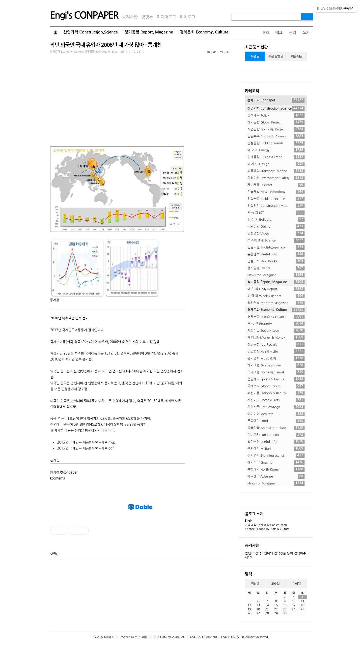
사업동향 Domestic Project (276, 129)
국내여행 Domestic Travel (276, 372)
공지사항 (130, 17)
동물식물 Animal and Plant (276, 428)
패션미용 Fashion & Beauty (276, 393)
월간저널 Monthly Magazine (276, 303)
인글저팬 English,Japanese (276, 247)
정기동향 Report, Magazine (148, 32)
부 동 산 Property (276, 324)
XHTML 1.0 (182, 637)
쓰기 (306, 32)
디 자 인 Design (276, 164)
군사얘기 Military (276, 449)
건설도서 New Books (276, 261)
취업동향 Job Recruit (276, 344)
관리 (292, 32)
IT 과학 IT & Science (276, 240)
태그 (278, 32)
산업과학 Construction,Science (90, 32)
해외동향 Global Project (276, 122)
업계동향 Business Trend (276, 157)
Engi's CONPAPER (84, 15)
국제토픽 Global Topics (276, 386)
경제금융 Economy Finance (276, 317)
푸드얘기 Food (276, 421)
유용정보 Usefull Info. (276, 254)
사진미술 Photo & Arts (276, 400)
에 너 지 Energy (276, 150)
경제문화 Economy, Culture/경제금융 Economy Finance (83, 51)
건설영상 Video (276, 233)
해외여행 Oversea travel (276, 365)
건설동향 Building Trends (276, 143)
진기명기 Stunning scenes (276, 455)
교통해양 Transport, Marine (276, 171)
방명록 (147, 17)
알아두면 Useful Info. (276, 442)
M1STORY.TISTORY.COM (151, 637)
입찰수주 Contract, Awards (276, 136)
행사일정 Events (276, 268)
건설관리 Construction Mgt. (276, 206)
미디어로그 (166, 17)
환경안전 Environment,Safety (276, 178)
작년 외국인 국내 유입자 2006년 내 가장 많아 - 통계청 (106, 45)
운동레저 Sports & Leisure (276, 379)
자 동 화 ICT (276, 212)
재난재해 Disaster (276, 185)
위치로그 (187, 17)
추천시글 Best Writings (276, 407)
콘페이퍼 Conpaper (276, 100)
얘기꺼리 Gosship (276, 462)
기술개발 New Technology (276, 192)
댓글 (53, 554)
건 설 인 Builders (276, 219)
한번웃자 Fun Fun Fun (276, 435)
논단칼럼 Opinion (276, 226)
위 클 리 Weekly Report (276, 296)
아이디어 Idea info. (276, 414)
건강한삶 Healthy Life (276, 351)
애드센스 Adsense (276, 476)
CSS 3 (199, 637)
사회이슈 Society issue (276, 331)
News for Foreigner (276, 275)
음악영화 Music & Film (276, 358)
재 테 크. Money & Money (276, 337)
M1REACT (110, 637)
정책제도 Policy (276, 115)
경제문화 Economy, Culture (204, 32)
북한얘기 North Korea (276, 469)
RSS (266, 32)
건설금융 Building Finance (276, 199)
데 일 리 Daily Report (276, 289)
